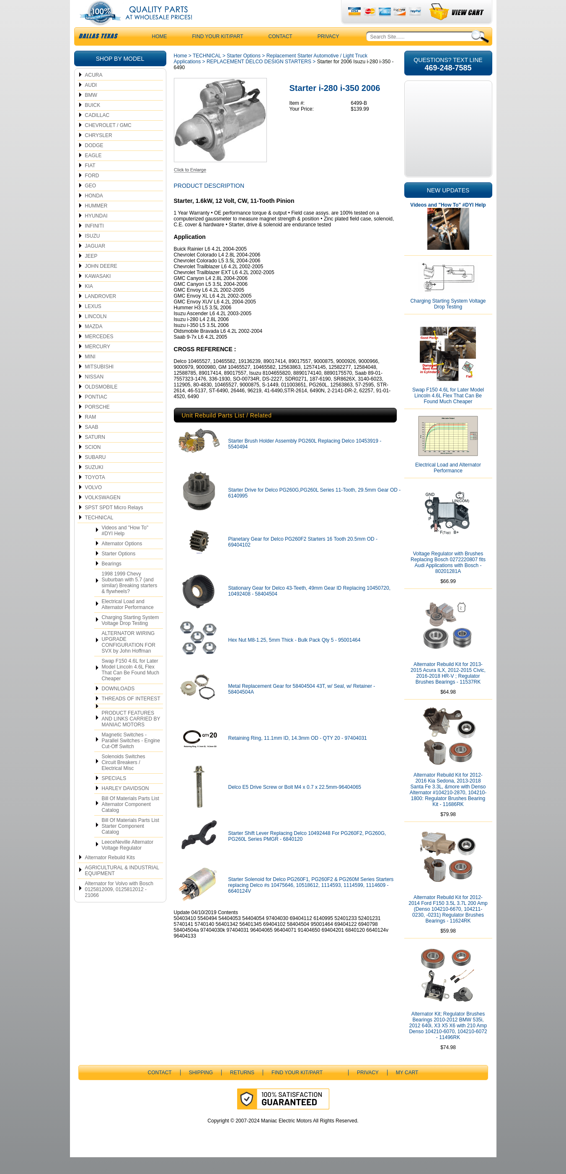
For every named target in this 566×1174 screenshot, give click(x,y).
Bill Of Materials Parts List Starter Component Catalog (130, 843)
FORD (92, 192)
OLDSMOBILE (101, 404)
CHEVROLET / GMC (108, 142)
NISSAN (94, 394)
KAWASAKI (98, 293)
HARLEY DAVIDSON (125, 805)
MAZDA (94, 343)
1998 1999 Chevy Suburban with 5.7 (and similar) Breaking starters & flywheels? (130, 599)
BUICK (93, 122)
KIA (89, 303)
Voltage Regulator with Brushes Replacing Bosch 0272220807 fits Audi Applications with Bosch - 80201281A (448, 579)
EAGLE (93, 172)
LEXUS (93, 323)
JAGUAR (95, 263)
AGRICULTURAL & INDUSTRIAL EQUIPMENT (122, 887)
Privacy (328, 53)
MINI (90, 373)
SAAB (91, 444)
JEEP (91, 273)
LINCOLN (96, 333)
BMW (91, 112)
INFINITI (94, 243)
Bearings (111, 580)
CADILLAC (97, 132)
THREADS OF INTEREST (131, 715)
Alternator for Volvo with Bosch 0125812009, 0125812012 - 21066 (119, 906)
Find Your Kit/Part (217, 53)
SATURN (95, 454)
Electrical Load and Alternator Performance (128, 621)
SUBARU (95, 474)
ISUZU (92, 253)
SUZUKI (94, 484)
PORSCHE (97, 424)
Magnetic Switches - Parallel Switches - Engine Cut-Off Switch (131, 757)
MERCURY (97, 363)
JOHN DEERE (101, 283)
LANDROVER (100, 313)
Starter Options (119, 570)
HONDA (94, 212)
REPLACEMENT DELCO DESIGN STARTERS (259, 78)
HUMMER (96, 222)
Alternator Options (122, 560)
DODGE (94, 162)
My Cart (407, 1089)
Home (180, 72)
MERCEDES (99, 353)
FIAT (90, 182)
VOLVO (93, 504)
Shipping (201, 1089)
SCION (93, 464)
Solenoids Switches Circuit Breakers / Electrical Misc (123, 779)
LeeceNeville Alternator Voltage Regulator (127, 862)
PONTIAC (96, 414)
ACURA (94, 92)
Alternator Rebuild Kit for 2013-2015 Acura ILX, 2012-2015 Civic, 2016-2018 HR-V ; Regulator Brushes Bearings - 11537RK (448, 690)
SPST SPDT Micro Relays (114, 524)
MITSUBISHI (99, 383)
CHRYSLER (98, 152)
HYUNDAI (96, 233)
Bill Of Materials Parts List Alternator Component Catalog (130, 821)
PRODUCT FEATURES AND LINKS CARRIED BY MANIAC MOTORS (131, 735)
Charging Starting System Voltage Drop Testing (130, 637)
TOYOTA (95, 494)
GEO (90, 202)
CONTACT (280, 53)
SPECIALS (114, 795)
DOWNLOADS (118, 705)
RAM (90, 434)
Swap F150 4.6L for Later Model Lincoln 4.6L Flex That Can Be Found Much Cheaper (130, 686)
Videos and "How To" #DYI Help (125, 547)
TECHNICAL (99, 534)
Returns (242, 1089)
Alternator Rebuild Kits (110, 874)
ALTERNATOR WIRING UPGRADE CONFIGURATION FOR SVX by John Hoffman (128, 659)
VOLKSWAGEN (103, 514)
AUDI (91, 102)
